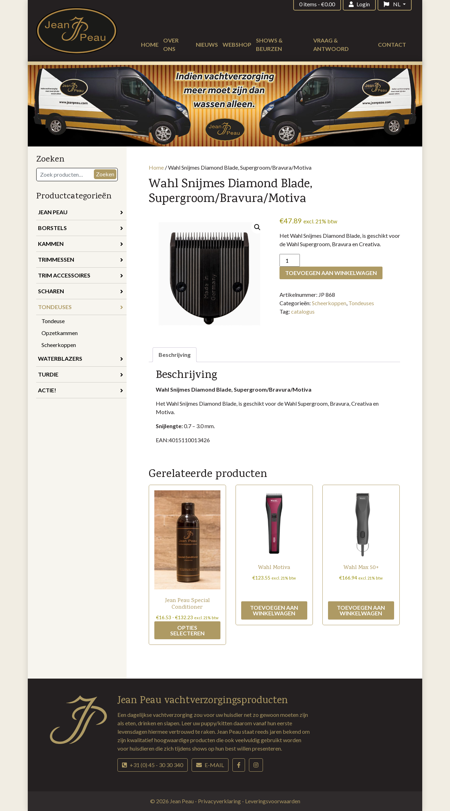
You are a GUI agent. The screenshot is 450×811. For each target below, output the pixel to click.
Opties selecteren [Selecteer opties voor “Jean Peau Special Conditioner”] (187, 630)
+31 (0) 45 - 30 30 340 (152, 764)
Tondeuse (53, 321)
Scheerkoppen (58, 344)
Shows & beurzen (269, 44)
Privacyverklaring (220, 801)
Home (150, 44)
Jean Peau (80, 212)
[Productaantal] (289, 260)
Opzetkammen (59, 332)
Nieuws (207, 44)
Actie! (80, 390)
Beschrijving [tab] (175, 354)
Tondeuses (80, 306)
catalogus (303, 311)
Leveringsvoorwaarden (272, 801)
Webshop (237, 44)
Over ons (171, 44)
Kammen (80, 243)
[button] (257, 227)
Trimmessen (80, 259)
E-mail (210, 764)
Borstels (80, 227)
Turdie (80, 374)
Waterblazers (80, 358)
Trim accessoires (80, 275)
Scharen (80, 291)
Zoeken (105, 174)
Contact (392, 44)
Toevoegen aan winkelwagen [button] (274, 610)
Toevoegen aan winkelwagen (331, 272)
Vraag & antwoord (331, 44)
